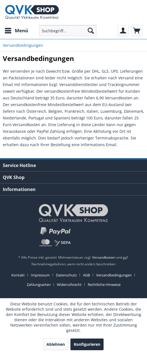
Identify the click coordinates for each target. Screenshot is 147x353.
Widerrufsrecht (69, 284)
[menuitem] (16, 30)
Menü (16, 30)
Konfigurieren (87, 344)
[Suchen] (91, 30)
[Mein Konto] (123, 30)
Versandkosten (103, 257)
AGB (86, 275)
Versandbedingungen (114, 275)
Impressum (40, 275)
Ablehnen (55, 344)
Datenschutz (66, 275)
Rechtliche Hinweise (104, 284)
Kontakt (18, 275)
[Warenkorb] (136, 30)
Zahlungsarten (39, 284)
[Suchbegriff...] (68, 30)
